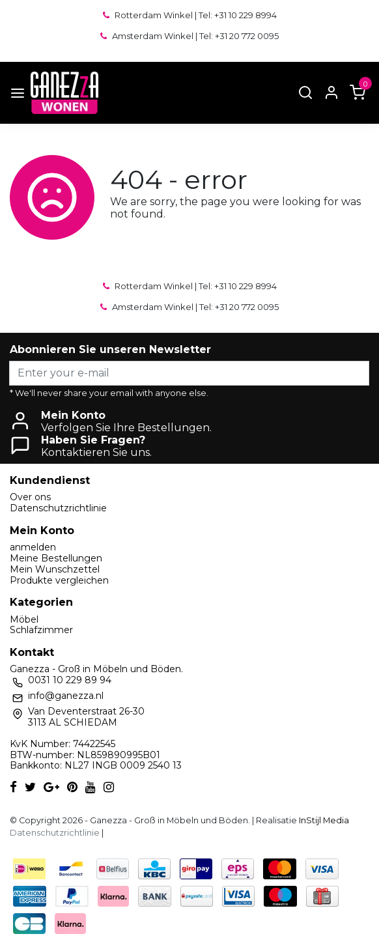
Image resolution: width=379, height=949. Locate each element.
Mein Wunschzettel (55, 569)
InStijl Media (323, 820)
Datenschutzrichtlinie (58, 508)
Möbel (24, 619)
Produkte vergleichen (59, 580)
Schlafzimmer (41, 630)
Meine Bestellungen (56, 558)
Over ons (30, 497)
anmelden (33, 547)
